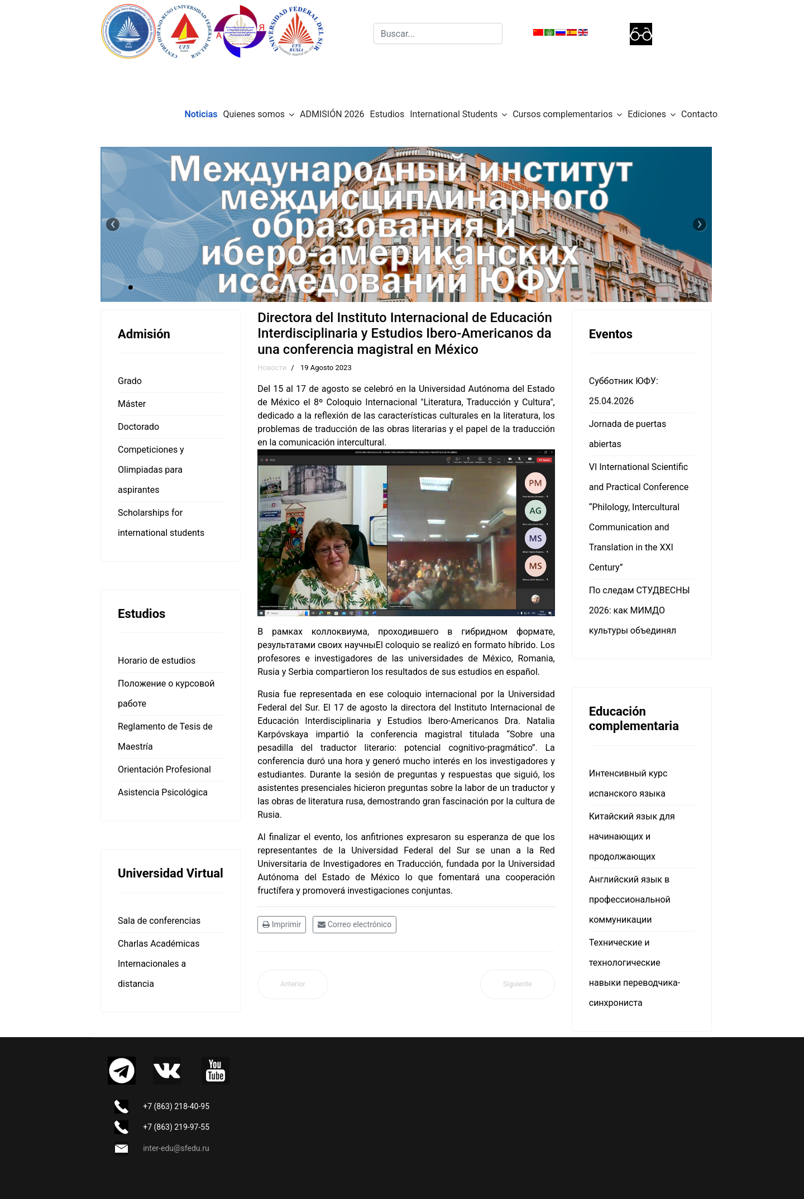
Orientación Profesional (164, 769)
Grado (130, 381)
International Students (453, 114)
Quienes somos (254, 114)
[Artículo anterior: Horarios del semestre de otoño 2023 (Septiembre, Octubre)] (292, 984)
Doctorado (138, 426)
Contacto (699, 114)
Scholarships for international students (161, 522)
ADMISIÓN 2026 (332, 114)
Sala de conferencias (159, 920)
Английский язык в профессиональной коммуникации (630, 899)
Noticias (200, 114)
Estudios (387, 114)
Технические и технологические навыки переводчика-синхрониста (634, 972)
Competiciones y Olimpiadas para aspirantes (151, 469)
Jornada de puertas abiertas (627, 434)
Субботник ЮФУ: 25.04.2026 (623, 391)
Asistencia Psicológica (163, 792)
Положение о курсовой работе (166, 693)
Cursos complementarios (562, 114)
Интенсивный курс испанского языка (628, 783)
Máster (132, 404)
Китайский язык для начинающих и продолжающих (632, 836)
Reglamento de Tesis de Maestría (165, 736)
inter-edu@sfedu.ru (176, 1148)
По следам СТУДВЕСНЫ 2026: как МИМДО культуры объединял (639, 610)
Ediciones (647, 114)
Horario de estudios (156, 660)
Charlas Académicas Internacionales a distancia (158, 963)
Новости (271, 367)
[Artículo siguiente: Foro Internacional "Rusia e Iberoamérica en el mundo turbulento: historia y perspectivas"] (517, 984)
